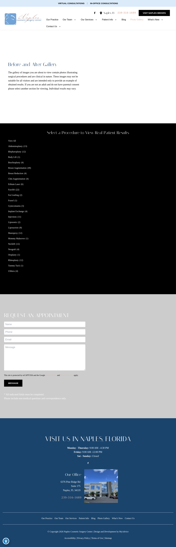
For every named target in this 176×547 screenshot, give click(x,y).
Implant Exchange (16, 211)
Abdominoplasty (15, 146)
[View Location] (102, 13)
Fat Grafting (13, 195)
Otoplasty (12, 255)
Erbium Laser (14, 184)
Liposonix (12, 222)
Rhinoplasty (13, 260)
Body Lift (12, 157)
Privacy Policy (51, 375)
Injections (12, 217)
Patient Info (84, 518)
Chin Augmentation (16, 179)
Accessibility (70, 538)
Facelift (11, 189)
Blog (93, 518)
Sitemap (108, 538)
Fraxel (11, 200)
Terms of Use (97, 538)
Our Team (59, 518)
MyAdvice (124, 531)
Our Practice (46, 518)
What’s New (117, 518)
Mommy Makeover (16, 238)
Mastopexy (13, 233)
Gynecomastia (14, 206)
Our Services (71, 518)
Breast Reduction (15, 173)
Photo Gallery (104, 518)
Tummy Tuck (14, 265)
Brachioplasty (14, 162)
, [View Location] (109, 13)
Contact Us (130, 518)
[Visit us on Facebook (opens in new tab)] (95, 13)
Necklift (11, 244)
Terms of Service (66, 375)
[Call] (127, 13)
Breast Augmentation (17, 168)
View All (12, 141)
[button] (71, 3)
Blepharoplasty (14, 151)
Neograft (12, 249)
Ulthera (11, 271)
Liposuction (13, 227)
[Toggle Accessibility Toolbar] (6, 541)
